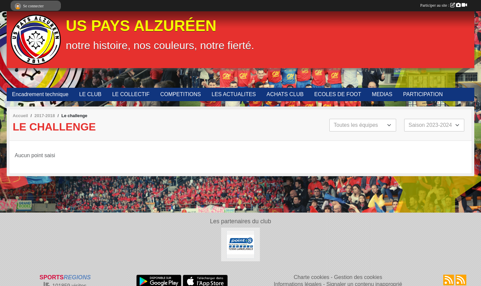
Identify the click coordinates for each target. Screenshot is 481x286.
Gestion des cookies (358, 277)
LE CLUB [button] (90, 94)
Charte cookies (311, 277)
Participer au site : (443, 5)
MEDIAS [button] (382, 94)
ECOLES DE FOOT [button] (337, 94)
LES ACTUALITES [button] (234, 94)
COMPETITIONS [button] (180, 94)
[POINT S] (240, 244)
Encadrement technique (40, 94)
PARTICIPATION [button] (423, 94)
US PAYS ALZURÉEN (141, 25)
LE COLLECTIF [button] (131, 94)
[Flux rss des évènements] (461, 280)
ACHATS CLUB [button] (285, 94)
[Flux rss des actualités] (448, 280)
